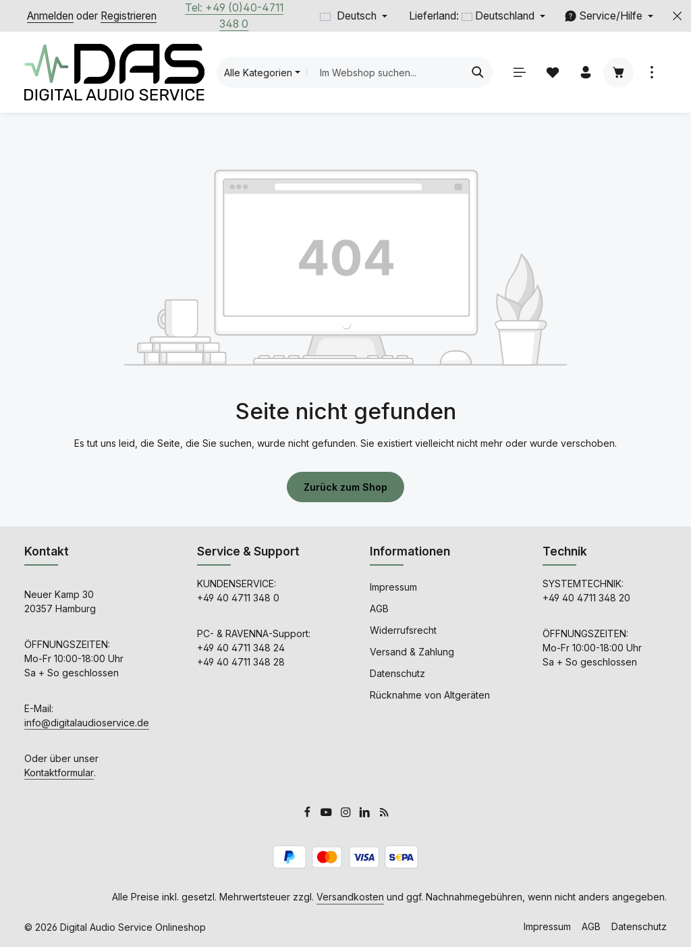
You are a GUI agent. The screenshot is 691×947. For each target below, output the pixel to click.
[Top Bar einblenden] (651, 72)
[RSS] (384, 813)
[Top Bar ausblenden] (677, 16)
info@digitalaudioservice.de (86, 722)
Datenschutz (397, 673)
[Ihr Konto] (585, 72)
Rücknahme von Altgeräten (430, 695)
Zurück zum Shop (345, 487)
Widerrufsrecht (403, 630)
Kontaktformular (59, 772)
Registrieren (129, 15)
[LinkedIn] (366, 813)
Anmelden (50, 15)
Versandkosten (350, 896)
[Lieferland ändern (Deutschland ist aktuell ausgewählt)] (475, 16)
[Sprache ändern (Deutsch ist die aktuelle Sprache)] (353, 16)
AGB (379, 608)
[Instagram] (347, 813)
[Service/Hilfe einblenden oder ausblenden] (608, 16)
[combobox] (385, 72)
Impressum (393, 587)
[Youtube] (328, 813)
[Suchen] (477, 72)
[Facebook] (309, 813)
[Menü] (519, 72)
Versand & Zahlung (412, 651)
